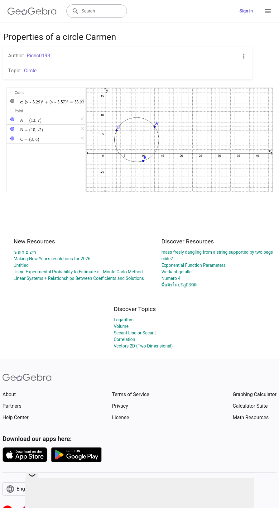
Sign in (246, 10)
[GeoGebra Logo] (31, 11)
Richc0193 (38, 56)
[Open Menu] (268, 11)
